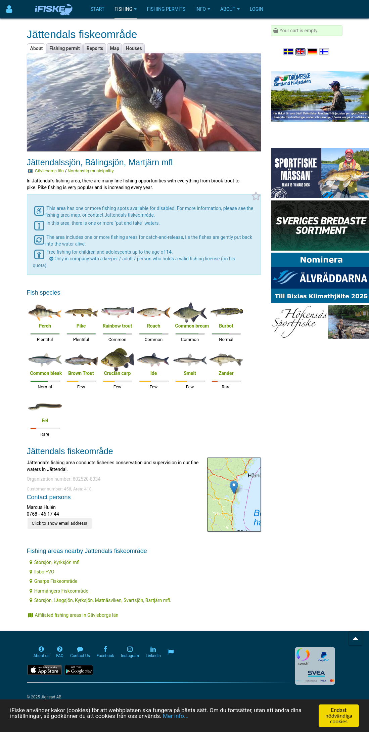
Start (98, 9)
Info (202, 9)
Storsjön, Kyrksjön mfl (55, 562)
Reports (95, 48)
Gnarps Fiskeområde (54, 581)
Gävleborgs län (49, 170)
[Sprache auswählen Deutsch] (313, 51)
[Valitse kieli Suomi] (325, 51)
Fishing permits (166, 9)
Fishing (125, 9)
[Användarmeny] (9, 9)
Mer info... (175, 716)
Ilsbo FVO (42, 571)
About (230, 9)
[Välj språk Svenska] (289, 51)
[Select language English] (301, 51)
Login (256, 9)
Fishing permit (64, 48)
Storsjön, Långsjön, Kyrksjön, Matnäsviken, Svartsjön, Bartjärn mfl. (100, 600)
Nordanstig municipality (91, 170)
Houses (134, 48)
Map (115, 48)
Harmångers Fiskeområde (59, 591)
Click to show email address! (59, 523)
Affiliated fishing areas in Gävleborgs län (73, 615)
